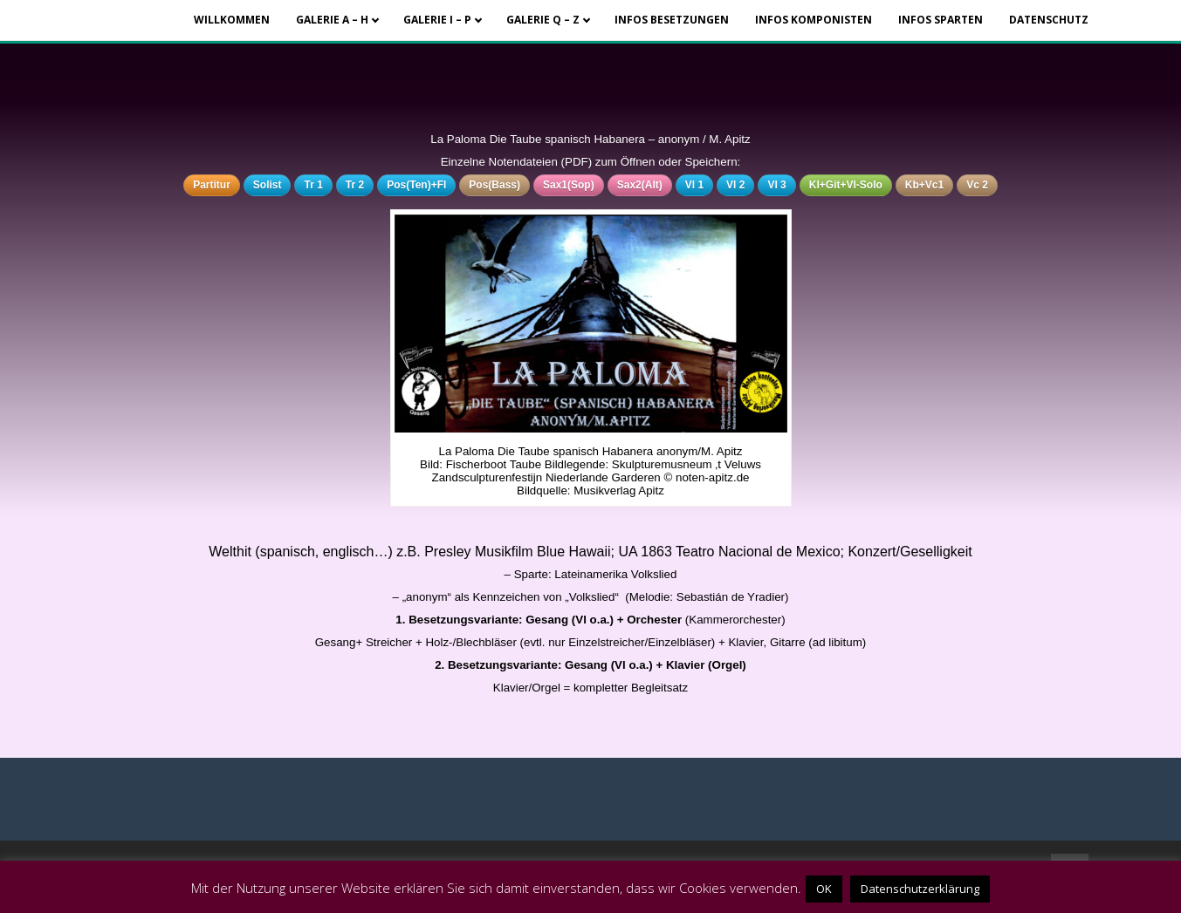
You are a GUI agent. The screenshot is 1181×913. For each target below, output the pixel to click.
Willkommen (232, 19)
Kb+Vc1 (924, 185)
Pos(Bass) (494, 185)
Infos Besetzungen (672, 19)
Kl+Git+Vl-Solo (845, 185)
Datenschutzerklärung (920, 888)
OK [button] (824, 888)
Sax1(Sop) (568, 185)
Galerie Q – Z (543, 19)
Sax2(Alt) (640, 185)
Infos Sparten (940, 19)
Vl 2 (735, 185)
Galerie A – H (332, 19)
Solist (267, 185)
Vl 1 (694, 185)
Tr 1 (313, 185)
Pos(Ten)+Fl (416, 185)
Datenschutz (1048, 19)
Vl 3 (776, 185)
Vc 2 (977, 185)
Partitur (211, 185)
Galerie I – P (437, 19)
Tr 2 (355, 185)
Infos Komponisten (813, 19)
